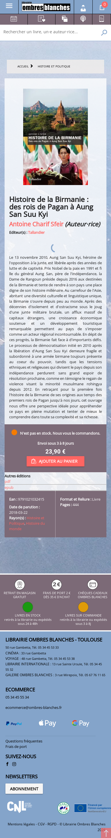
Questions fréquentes (23, 741)
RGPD (52, 824)
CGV (41, 824)
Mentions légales (21, 824)
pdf (7, 481)
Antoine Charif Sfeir (36, 224)
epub (9, 487)
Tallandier (36, 232)
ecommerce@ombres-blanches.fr (33, 707)
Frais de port (16, 746)
